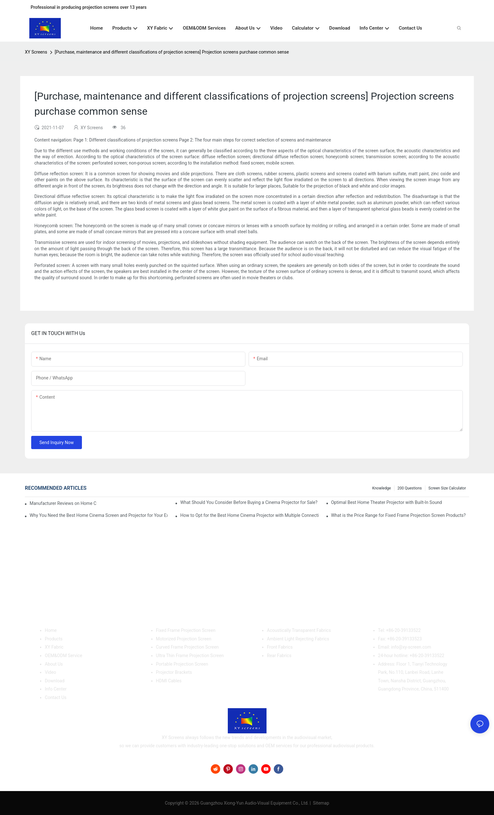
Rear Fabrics (279, 655)
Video (50, 672)
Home (51, 630)
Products (53, 638)
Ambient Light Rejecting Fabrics (298, 638)
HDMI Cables (168, 680)
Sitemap (320, 803)
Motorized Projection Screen (183, 638)
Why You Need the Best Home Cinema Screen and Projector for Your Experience (99, 515)
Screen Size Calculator (447, 488)
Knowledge (381, 488)
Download (54, 680)
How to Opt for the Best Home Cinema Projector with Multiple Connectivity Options (249, 515)
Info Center (55, 688)
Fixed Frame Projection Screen (185, 630)
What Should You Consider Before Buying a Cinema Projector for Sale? (248, 502)
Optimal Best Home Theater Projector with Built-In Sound (386, 502)
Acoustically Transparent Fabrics (299, 630)
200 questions (410, 488)
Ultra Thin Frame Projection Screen (190, 655)
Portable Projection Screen (182, 664)
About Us (54, 664)
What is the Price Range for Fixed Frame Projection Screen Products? (398, 515)
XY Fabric (54, 647)
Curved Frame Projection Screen (187, 647)
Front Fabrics (280, 647)
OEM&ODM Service (63, 655)
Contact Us (55, 697)
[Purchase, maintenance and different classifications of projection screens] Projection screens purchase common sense (172, 52)
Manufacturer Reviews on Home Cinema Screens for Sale (63, 503)
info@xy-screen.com (411, 647)
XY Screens (36, 52)
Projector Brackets (174, 672)
